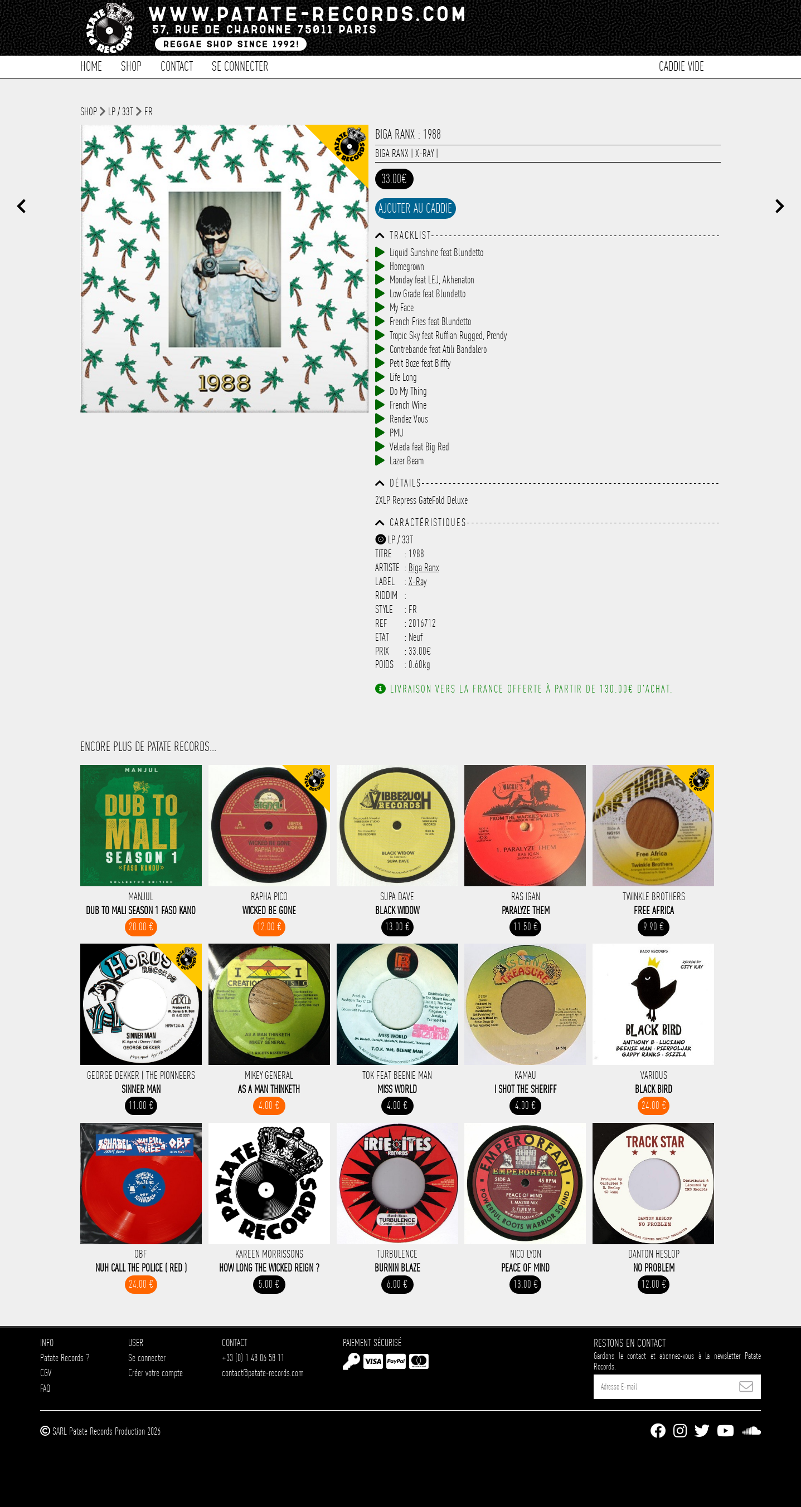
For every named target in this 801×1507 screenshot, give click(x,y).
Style (384, 609)
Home (91, 65)
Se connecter (240, 65)
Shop (131, 65)
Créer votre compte (155, 1372)
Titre (383, 553)
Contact (177, 65)
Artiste (387, 567)
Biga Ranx (392, 153)
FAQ (45, 1388)
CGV (45, 1372)
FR (148, 111)
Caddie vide (681, 65)
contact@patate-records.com (263, 1372)
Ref (381, 623)
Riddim (386, 595)
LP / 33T (120, 111)
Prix (382, 651)
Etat (382, 637)
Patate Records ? (64, 1357)
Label (385, 581)
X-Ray (424, 153)
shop (88, 111)
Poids (384, 664)
